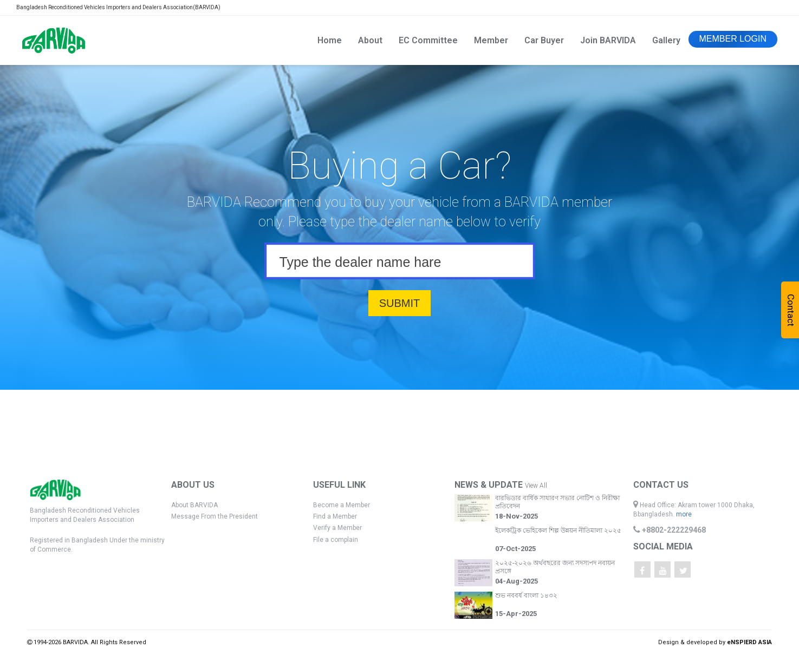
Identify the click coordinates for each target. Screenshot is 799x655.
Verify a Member (337, 528)
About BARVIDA (194, 505)
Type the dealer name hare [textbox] (360, 262)
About (370, 40)
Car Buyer (544, 40)
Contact (790, 310)
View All (536, 485)
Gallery (666, 40)
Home (329, 40)
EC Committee (428, 40)
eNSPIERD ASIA (749, 642)
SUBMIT (399, 303)
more (684, 514)
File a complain (335, 539)
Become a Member (341, 505)
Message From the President (214, 516)
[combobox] (400, 261)
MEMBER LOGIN (732, 38)
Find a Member (335, 516)
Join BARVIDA (608, 40)
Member (491, 40)
